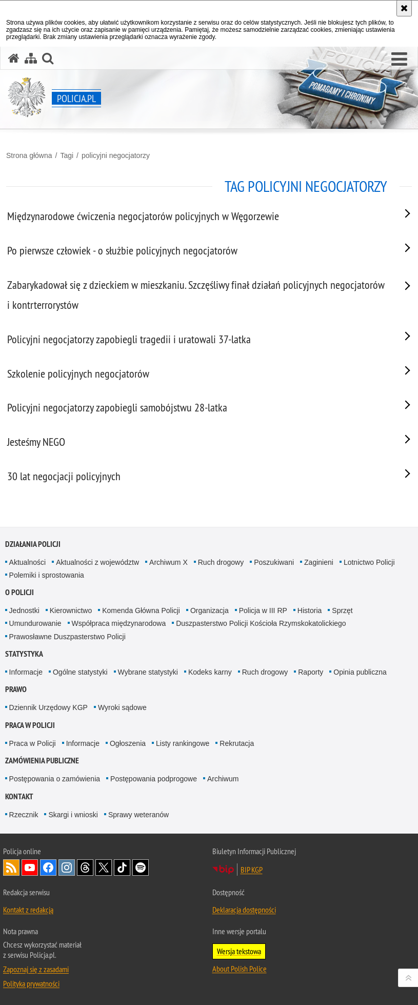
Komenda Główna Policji (141, 610)
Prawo (16, 689)
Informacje (26, 672)
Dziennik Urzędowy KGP (48, 707)
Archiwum (222, 779)
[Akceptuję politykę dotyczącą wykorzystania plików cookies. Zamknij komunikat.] (404, 8)
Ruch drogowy (221, 562)
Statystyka (24, 653)
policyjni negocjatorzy (116, 155)
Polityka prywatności (31, 983)
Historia (309, 610)
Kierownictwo (71, 610)
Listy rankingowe (182, 743)
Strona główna (29, 155)
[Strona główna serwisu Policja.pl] (13, 58)
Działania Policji (33, 544)
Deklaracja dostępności (244, 909)
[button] (399, 59)
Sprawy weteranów (138, 815)
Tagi (66, 155)
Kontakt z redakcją (28, 909)
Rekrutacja (237, 743)
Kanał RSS (11, 867)
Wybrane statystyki (148, 672)
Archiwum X (168, 562)
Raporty (310, 672)
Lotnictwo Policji (369, 562)
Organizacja (209, 610)
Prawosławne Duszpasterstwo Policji (67, 637)
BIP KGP (252, 869)
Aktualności (27, 562)
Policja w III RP (263, 610)
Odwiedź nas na (30, 867)
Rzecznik (23, 815)
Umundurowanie (35, 623)
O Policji (19, 592)
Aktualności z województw (97, 562)
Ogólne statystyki (80, 672)
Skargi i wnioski (72, 815)
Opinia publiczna (360, 672)
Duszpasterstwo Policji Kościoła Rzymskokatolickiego (261, 623)
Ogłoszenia (128, 743)
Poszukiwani (274, 562)
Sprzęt (342, 610)
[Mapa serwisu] (31, 58)
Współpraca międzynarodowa (119, 623)
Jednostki (24, 610)
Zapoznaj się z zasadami (36, 969)
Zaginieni (318, 562)
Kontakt (19, 796)
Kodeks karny (210, 672)
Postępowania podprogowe (153, 779)
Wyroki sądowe (122, 707)
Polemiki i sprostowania (46, 575)
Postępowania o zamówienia (54, 779)
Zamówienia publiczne (42, 760)
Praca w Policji (30, 725)
